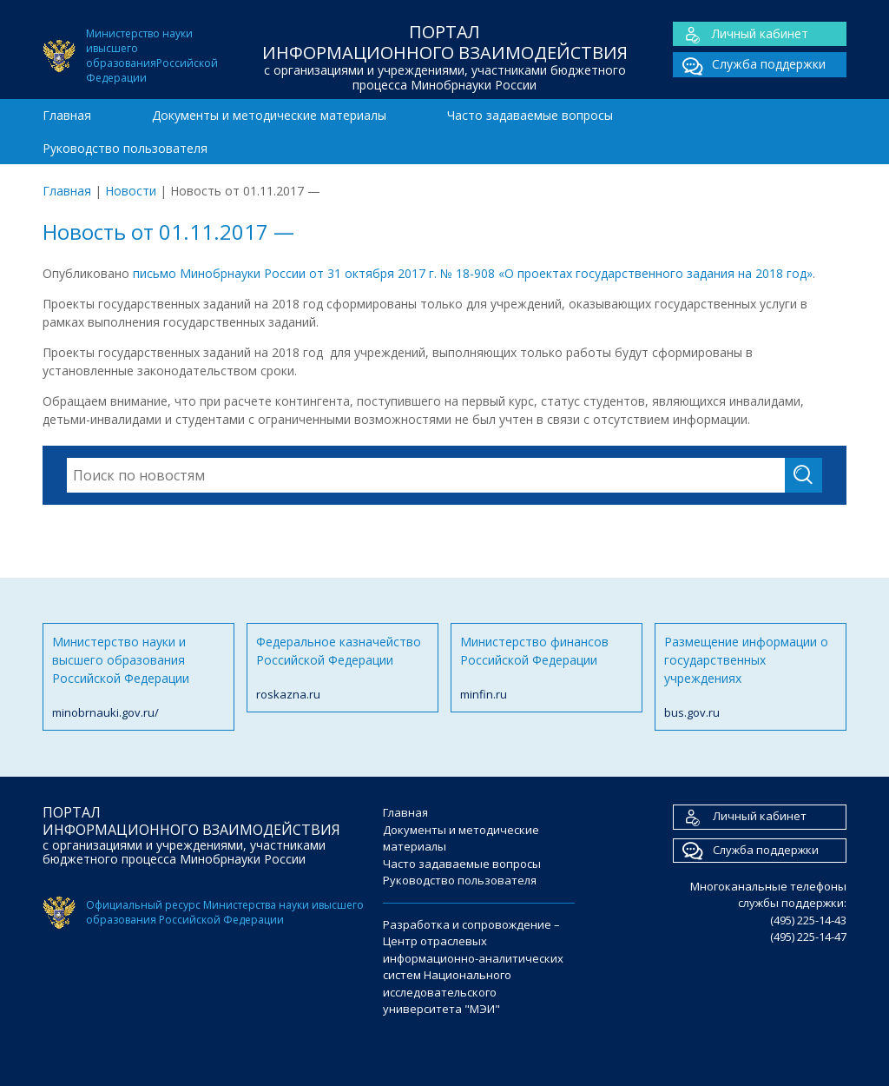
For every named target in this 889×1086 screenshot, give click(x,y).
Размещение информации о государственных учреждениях (750, 677)
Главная (67, 115)
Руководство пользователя (125, 148)
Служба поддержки (749, 65)
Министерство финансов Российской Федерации (546, 668)
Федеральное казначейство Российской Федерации (342, 668)
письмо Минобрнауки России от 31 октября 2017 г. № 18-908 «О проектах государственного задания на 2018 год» (471, 273)
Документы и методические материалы (269, 115)
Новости (130, 190)
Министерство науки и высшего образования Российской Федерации (138, 677)
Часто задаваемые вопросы (530, 115)
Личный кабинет (740, 34)
